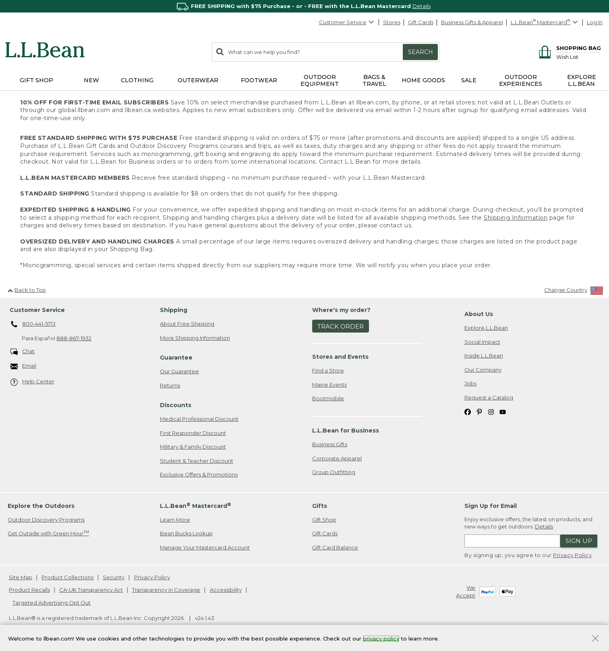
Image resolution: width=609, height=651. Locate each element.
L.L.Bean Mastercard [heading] (195, 506)
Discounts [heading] (175, 405)
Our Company (482, 369)
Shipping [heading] (173, 310)
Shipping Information (515, 217)
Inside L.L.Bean (483, 355)
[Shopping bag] (568, 47)
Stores (391, 22)
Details (421, 6)
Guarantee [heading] (176, 357)
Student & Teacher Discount (196, 461)
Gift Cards (420, 22)
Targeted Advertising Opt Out (51, 602)
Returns (170, 385)
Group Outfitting (333, 472)
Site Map (20, 577)
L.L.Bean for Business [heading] (345, 430)
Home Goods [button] (423, 80)
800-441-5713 (33, 324)
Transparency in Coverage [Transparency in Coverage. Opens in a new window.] (166, 590)
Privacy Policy (572, 555)
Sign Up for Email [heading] (490, 506)
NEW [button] (91, 80)
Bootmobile (328, 398)
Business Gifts (329, 444)
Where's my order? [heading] (341, 310)
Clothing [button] (137, 80)
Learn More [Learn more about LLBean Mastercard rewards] (175, 519)
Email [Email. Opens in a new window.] (23, 366)
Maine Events (329, 384)
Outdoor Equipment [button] (319, 80)
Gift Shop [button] (36, 80)
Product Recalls (29, 590)
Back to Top (27, 290)
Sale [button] (468, 80)
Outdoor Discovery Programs (46, 519)
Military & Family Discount (193, 446)
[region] (304, 6)
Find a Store (328, 370)
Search (420, 52)
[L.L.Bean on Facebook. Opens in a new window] (467, 412)
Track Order (340, 326)
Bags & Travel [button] (374, 80)
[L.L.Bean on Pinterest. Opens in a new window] (479, 412)
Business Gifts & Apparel (472, 22)
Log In (595, 22)
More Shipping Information (195, 338)
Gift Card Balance (335, 547)
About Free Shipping (187, 323)
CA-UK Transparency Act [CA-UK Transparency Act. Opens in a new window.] (91, 590)
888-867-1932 (73, 338)
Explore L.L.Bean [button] (581, 80)
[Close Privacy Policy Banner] (595, 639)
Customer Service (347, 22)
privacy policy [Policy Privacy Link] (381, 638)
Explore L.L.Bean (486, 327)
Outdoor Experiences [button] (520, 80)
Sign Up (579, 541)
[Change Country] (573, 291)
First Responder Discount (193, 433)
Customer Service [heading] (37, 310)
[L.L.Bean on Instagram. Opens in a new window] (491, 412)
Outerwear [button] (198, 80)
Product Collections (67, 577)
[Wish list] (578, 56)
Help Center (32, 382)
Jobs (470, 383)
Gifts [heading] (319, 506)
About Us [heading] (478, 314)
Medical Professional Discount (199, 419)
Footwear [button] (259, 80)
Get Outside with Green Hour (48, 533)
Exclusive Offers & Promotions (199, 474)
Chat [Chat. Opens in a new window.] (22, 352)
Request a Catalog (488, 397)
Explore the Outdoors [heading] (41, 506)
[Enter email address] (512, 541)
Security (113, 577)
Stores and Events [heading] (340, 356)
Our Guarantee (179, 371)
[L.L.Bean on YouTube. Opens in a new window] (502, 412)
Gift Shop (324, 519)
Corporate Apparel (337, 458)
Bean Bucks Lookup (186, 533)
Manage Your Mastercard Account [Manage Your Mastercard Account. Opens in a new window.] (205, 547)
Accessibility (226, 590)
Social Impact (482, 342)
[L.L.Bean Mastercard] (545, 22)
